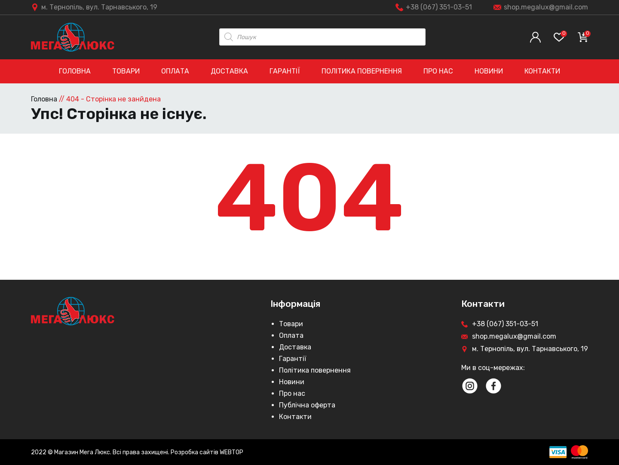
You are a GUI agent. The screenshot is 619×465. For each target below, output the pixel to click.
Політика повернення (362, 71)
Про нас (438, 71)
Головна (75, 71)
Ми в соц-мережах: (493, 368)
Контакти (542, 71)
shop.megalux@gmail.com (546, 7)
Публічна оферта (307, 405)
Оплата (175, 71)
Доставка (229, 71)
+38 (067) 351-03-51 (439, 7)
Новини (489, 71)
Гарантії (285, 71)
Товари (126, 71)
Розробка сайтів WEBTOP (207, 452)
